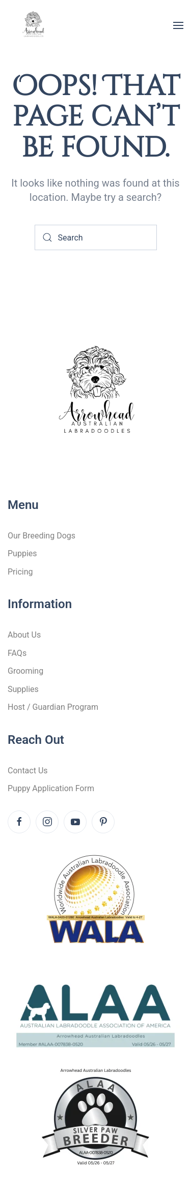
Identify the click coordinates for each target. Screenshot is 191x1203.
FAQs (17, 653)
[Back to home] (33, 25)
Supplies (23, 689)
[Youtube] (75, 821)
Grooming (25, 671)
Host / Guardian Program (53, 707)
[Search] (96, 237)
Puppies (22, 553)
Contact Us (28, 770)
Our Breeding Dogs (41, 535)
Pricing (20, 572)
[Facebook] (19, 821)
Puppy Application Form (51, 788)
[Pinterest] (103, 821)
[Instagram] (47, 821)
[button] (178, 25)
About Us (24, 635)
